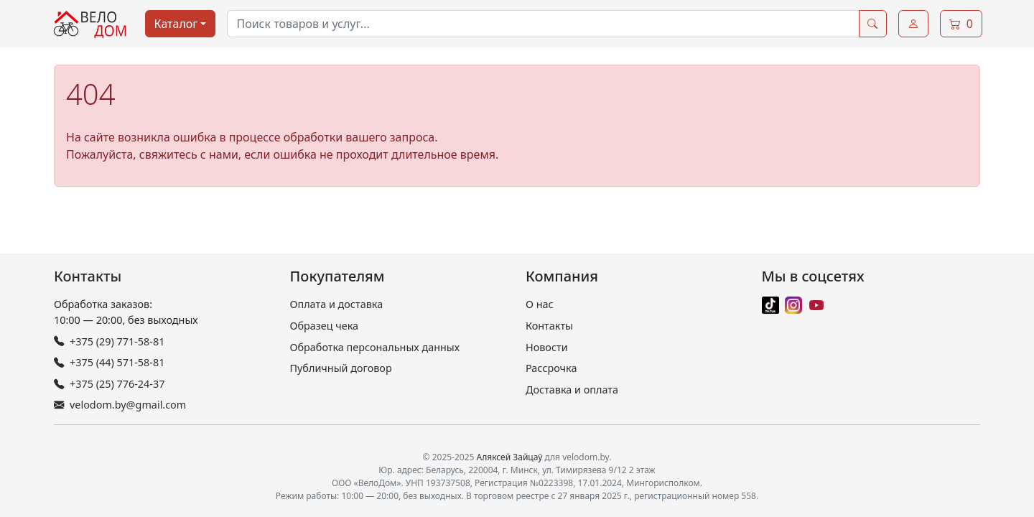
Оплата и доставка (336, 304)
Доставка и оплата (572, 389)
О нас (540, 304)
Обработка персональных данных (375, 347)
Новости (547, 347)
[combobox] (543, 23)
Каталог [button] (176, 24)
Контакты (87, 276)
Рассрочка (551, 368)
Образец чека (324, 325)
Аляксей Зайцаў (510, 457)
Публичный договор (341, 368)
